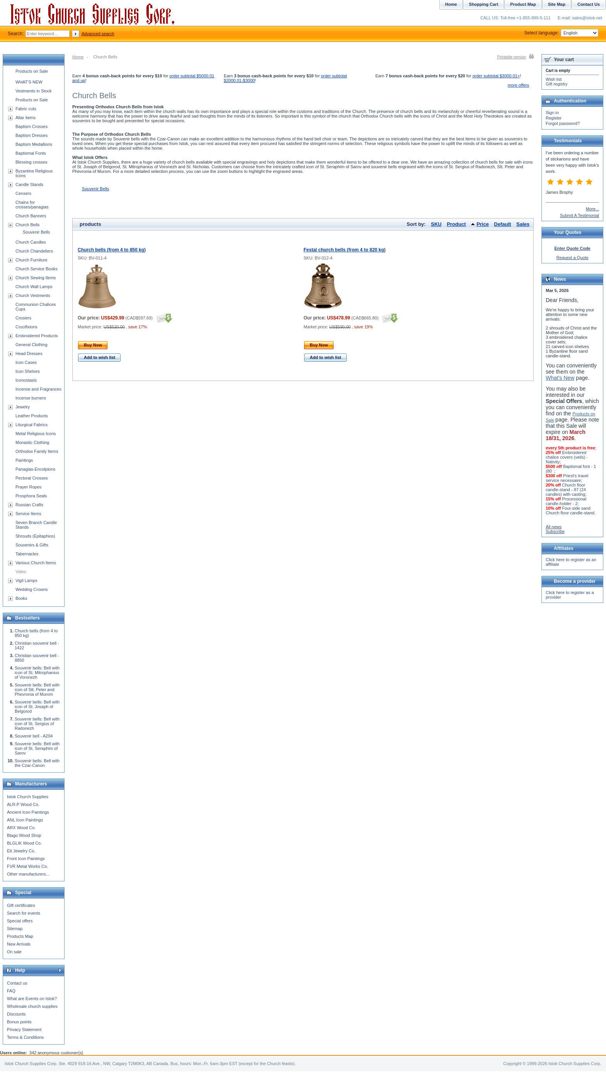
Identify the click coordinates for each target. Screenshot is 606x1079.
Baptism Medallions (33, 144)
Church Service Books (36, 268)
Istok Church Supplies (27, 796)
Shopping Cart (483, 4)
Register (554, 118)
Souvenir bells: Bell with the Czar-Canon (37, 763)
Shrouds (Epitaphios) (35, 536)
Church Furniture (31, 260)
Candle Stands (29, 184)
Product (456, 224)
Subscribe (555, 531)
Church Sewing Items (35, 277)
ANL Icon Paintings (25, 820)
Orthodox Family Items (36, 451)
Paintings (24, 460)
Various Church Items (35, 562)
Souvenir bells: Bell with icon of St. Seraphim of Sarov (37, 748)
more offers (518, 85)
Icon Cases (26, 362)
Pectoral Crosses (31, 478)
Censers (23, 193)
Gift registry (556, 84)
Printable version (511, 57)
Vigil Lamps (26, 580)
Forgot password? (563, 123)
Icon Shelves (27, 371)
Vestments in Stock (33, 91)
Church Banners (30, 215)
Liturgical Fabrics (31, 424)
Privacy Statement (24, 1029)
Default (502, 224)
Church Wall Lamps (34, 286)
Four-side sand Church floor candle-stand (570, 510)
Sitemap (14, 928)
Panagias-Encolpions (35, 469)
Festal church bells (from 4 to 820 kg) (345, 250)
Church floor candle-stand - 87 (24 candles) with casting (566, 490)
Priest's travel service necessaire (567, 478)
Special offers (19, 921)
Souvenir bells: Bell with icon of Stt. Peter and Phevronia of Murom (37, 690)
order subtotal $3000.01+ (496, 75)
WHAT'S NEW (29, 82)
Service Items (28, 513)
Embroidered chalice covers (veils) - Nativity (567, 457)
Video (20, 571)
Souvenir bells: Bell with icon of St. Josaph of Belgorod (37, 707)
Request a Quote (572, 257)
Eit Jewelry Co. (21, 851)
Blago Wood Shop (24, 835)
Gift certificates (21, 905)
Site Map (556, 4)
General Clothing (31, 344)
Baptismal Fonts (30, 153)
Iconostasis (26, 380)
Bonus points (19, 1021)
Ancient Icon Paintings (28, 812)
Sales (522, 224)
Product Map (523, 4)
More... (592, 209)
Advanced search (98, 33)
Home (77, 57)
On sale (14, 951)
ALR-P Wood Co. (23, 804)
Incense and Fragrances (38, 389)
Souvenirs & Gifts (31, 545)
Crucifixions (26, 326)
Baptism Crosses (31, 126)
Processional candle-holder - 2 (566, 501)
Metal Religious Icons (35, 433)
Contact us (17, 983)
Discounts (16, 1014)
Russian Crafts (29, 504)
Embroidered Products (36, 335)
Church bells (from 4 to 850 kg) (112, 250)
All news (554, 526)
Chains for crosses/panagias (32, 204)
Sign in (552, 112)
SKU (436, 224)
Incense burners (30, 398)
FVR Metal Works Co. (27, 866)
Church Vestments (32, 295)
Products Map (20, 936)
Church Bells (27, 224)
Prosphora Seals (31, 495)
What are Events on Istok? (32, 998)
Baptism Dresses (31, 135)
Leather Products (31, 415)
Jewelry (22, 407)
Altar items (25, 117)
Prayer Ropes (28, 487)
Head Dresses (29, 353)
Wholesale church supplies (32, 1006)
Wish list (554, 79)
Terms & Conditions (25, 1037)
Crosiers (23, 318)
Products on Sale (31, 71)
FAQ (11, 991)
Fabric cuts (25, 108)
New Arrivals (19, 944)
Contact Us (588, 4)
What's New (560, 378)
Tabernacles (26, 553)
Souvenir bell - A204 (34, 736)
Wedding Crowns (31, 589)
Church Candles (30, 242)
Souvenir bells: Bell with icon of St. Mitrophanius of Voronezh (37, 672)
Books (21, 598)
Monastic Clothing (32, 442)
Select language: (561, 33)
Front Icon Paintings (26, 858)
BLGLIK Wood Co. (24, 843)
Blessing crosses (31, 162)
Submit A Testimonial (579, 215)
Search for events (23, 913)
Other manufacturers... (28, 874)
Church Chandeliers (34, 251)
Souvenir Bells (95, 188)
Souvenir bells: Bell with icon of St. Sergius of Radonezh (37, 724)
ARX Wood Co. (21, 827)
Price (483, 224)
